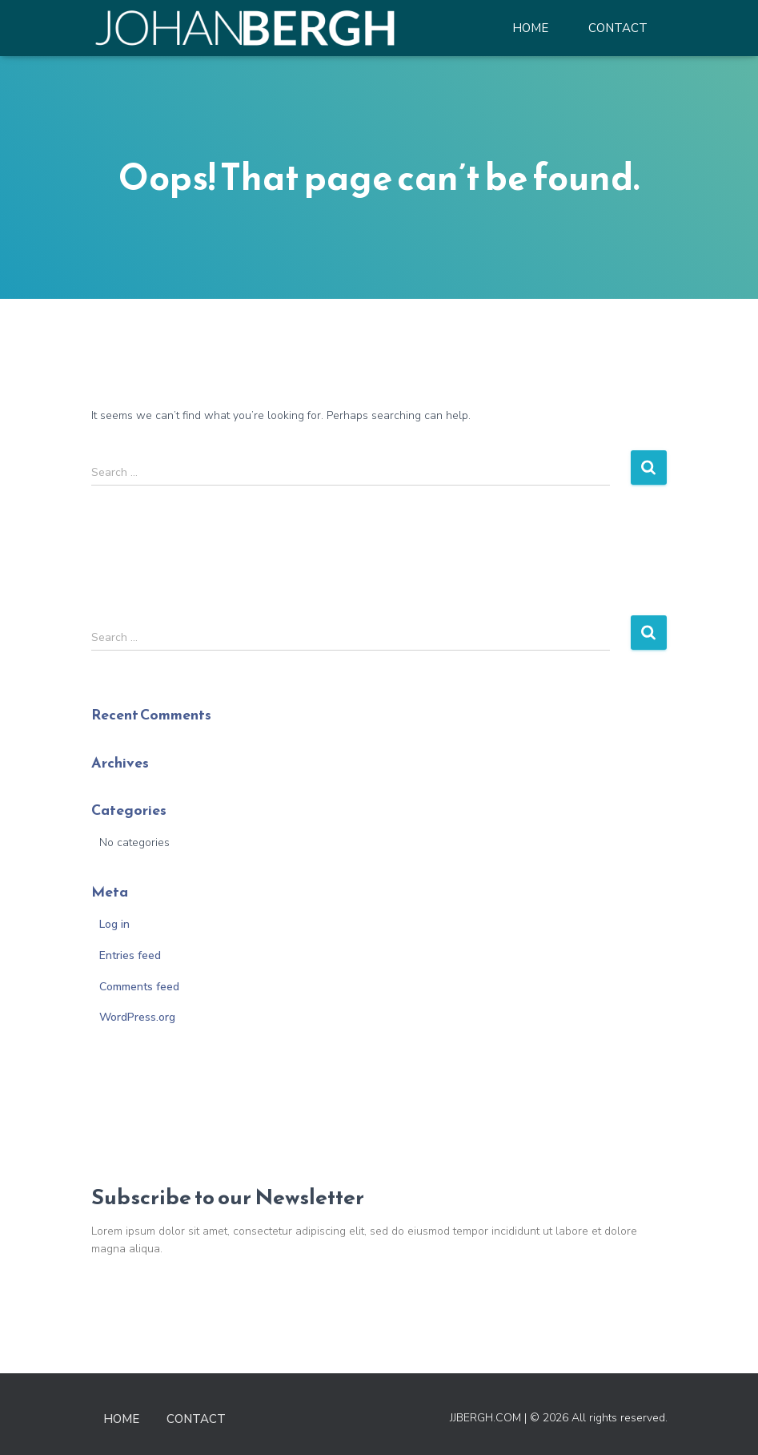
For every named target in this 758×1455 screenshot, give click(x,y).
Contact (618, 28)
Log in (114, 924)
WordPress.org (137, 1017)
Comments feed (139, 986)
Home (530, 28)
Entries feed (130, 955)
